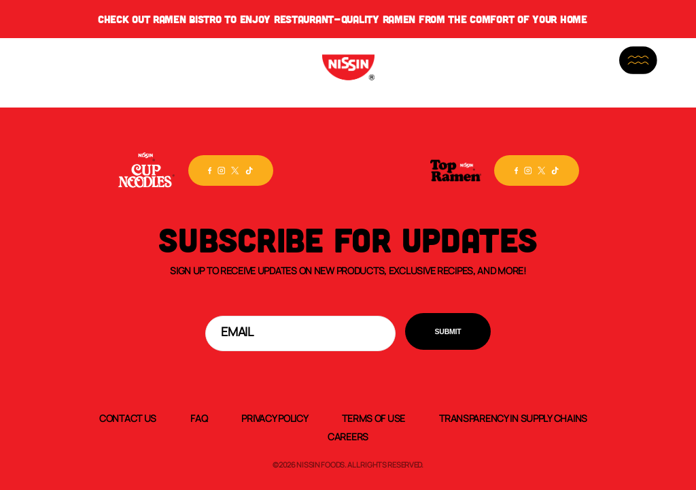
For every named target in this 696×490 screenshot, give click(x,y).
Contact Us (127, 418)
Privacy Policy (274, 418)
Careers (348, 436)
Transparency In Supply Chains (513, 418)
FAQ (198, 418)
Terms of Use (373, 418)
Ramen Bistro (187, 19)
